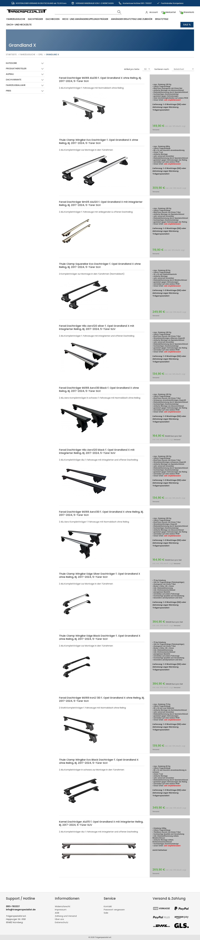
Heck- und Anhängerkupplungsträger (85, 19)
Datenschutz (61, 922)
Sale (106, 912)
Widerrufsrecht (62, 906)
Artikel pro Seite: (132, 69)
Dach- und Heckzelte (19, 24)
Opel (40, 54)
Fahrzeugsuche (16, 19)
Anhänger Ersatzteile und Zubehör (131, 19)
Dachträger (35, 19)
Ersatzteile (161, 19)
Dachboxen (52, 19)
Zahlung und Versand (66, 915)
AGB (57, 912)
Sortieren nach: (161, 69)
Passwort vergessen (114, 909)
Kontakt (108, 906)
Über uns (59, 919)
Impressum (60, 909)
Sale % (187, 24)
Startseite (11, 54)
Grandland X (52, 54)
